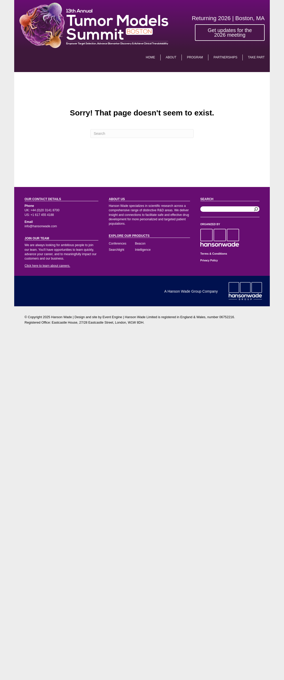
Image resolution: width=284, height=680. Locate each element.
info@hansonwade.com (41, 226)
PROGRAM (195, 57)
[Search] (142, 133)
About (171, 57)
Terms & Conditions (213, 253)
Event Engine (112, 317)
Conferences (117, 243)
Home (150, 57)
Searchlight (116, 250)
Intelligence (143, 250)
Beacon (140, 243)
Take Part (256, 57)
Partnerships (225, 57)
